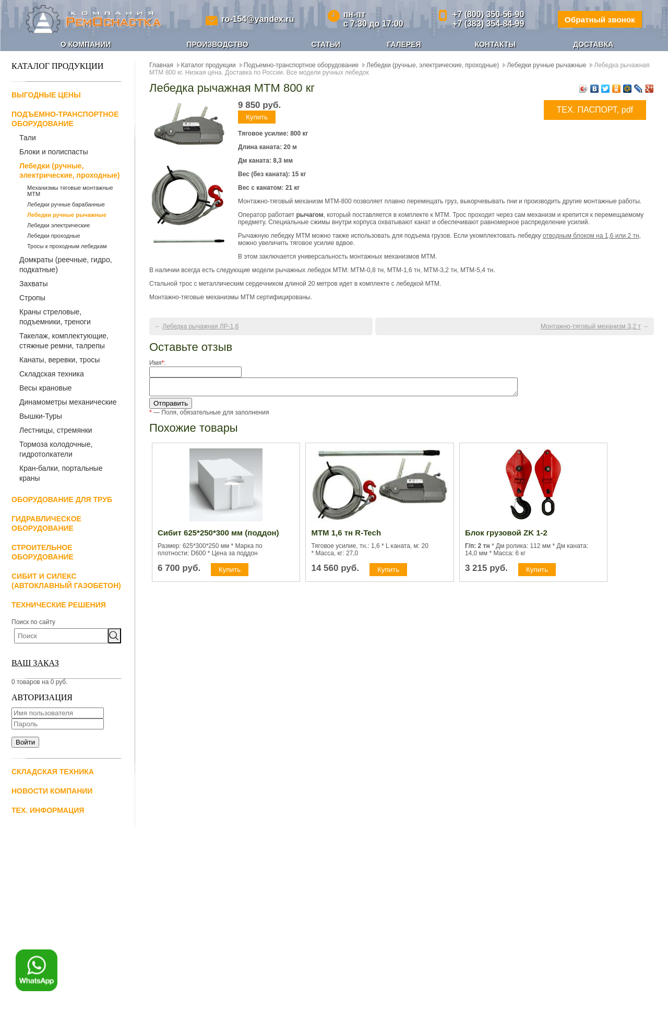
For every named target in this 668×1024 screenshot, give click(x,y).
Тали (27, 137)
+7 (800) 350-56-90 (484, 14)
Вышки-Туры (40, 416)
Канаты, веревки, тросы (59, 360)
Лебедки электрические (58, 225)
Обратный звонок (597, 19)
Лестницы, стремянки (55, 430)
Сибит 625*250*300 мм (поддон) (218, 535)
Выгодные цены (46, 95)
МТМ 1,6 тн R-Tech (346, 535)
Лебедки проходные (53, 236)
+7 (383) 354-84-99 (484, 23)
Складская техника (51, 374)
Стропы (32, 298)
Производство (217, 44)
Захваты (33, 283)
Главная (161, 65)
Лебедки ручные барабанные (66, 204)
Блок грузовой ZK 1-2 (506, 535)
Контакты (495, 44)
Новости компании (51, 791)
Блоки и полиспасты (53, 152)
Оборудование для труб (61, 499)
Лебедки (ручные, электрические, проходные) (69, 170)
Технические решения (58, 605)
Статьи (326, 44)
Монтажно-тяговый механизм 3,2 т (591, 326)
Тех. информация (47, 810)
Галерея (404, 44)
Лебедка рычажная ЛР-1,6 (200, 326)
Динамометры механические (67, 402)
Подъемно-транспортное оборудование (301, 65)
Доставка (593, 44)
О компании (86, 44)
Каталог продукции (208, 65)
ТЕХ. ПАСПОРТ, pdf (595, 109)
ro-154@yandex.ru (256, 19)
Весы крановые (45, 388)
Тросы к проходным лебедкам (67, 246)
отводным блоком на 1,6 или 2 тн (591, 235)
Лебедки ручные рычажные (66, 215)
